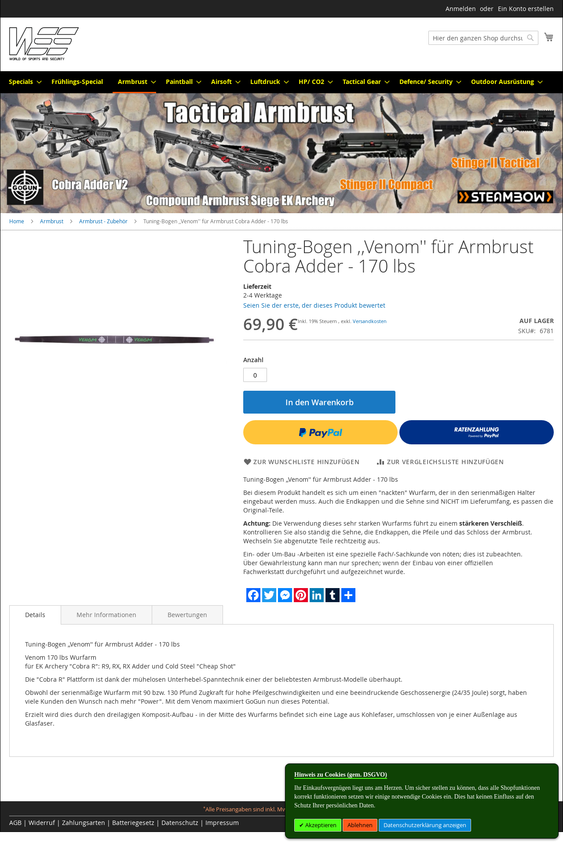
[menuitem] (23, 81)
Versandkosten (370, 321)
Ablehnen (360, 825)
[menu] (281, 82)
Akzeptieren (320, 825)
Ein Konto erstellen (526, 8)
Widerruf (42, 822)
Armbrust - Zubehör (103, 221)
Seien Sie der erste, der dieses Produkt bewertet (314, 305)
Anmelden (461, 8)
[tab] (35, 615)
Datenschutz (179, 822)
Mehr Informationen (106, 614)
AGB (15, 822)
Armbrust (51, 221)
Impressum (222, 822)
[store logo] (44, 43)
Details (35, 614)
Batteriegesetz (133, 822)
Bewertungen (187, 614)
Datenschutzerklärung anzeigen (425, 825)
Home (16, 221)
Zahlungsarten (83, 822)
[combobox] (483, 38)
